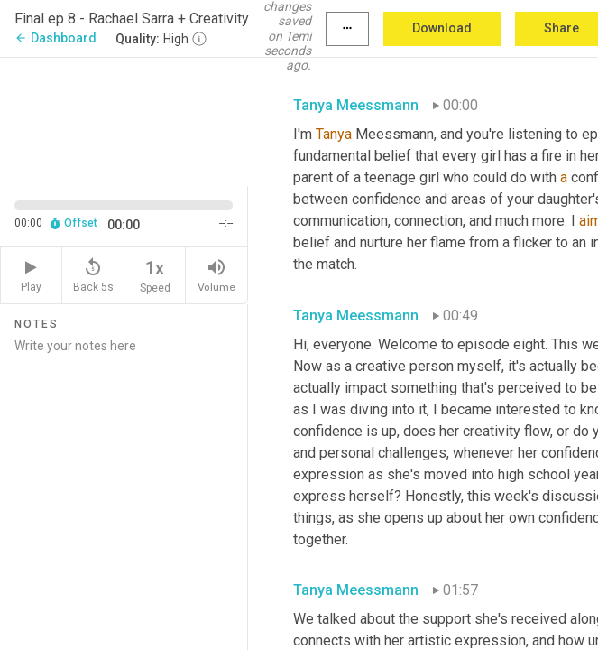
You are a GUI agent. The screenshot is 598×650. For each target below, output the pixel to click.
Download (442, 28)
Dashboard (55, 38)
